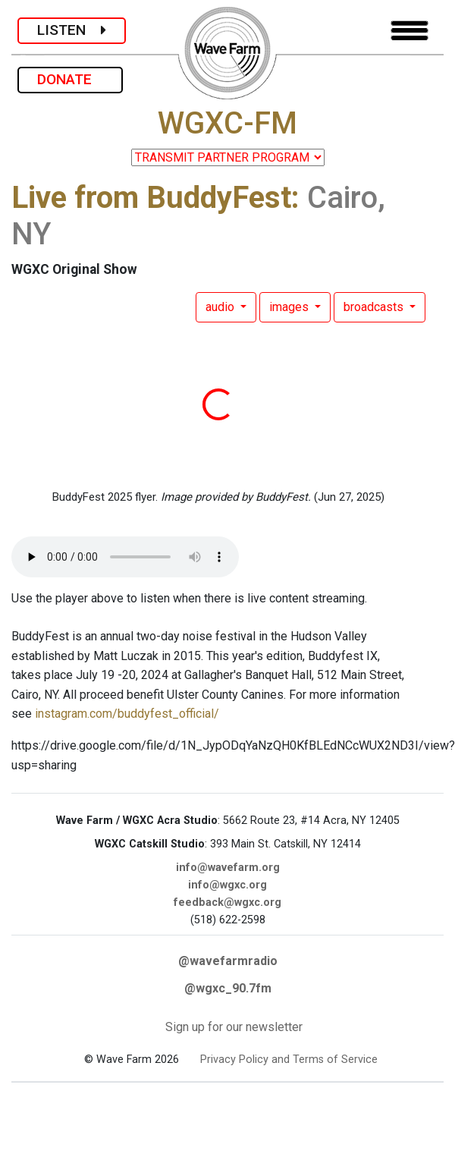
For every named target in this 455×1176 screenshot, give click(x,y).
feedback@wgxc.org (227, 902)
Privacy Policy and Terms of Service (289, 1059)
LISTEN (71, 30)
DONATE (70, 79)
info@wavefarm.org (228, 867)
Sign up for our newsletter (234, 1027)
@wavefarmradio (228, 961)
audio (221, 307)
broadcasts (375, 307)
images (290, 307)
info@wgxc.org (227, 885)
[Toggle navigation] (409, 30)
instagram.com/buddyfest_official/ (127, 713)
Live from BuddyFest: (155, 197)
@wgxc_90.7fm (227, 988)
